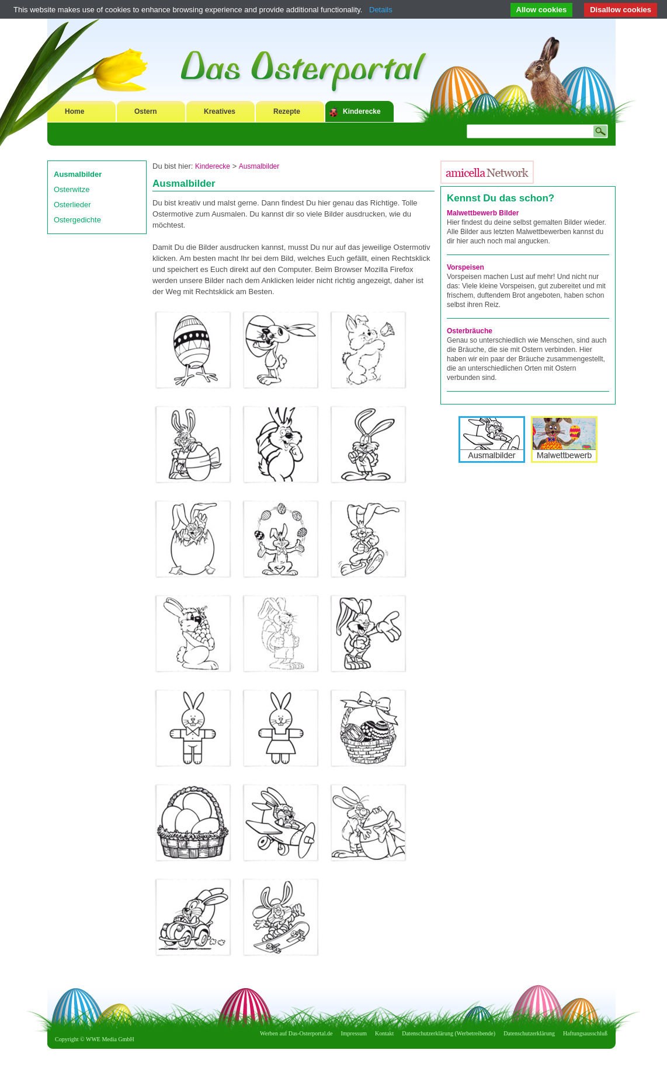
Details (380, 9)
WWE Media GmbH (110, 1039)
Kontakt (384, 1033)
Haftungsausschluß (585, 1033)
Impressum (354, 1033)
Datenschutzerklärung (529, 1033)
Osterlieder (72, 204)
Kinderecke (362, 111)
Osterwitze (71, 189)
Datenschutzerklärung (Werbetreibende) (448, 1033)
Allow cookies (541, 9)
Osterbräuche (469, 331)
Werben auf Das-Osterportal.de (296, 1033)
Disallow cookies (620, 9)
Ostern (145, 111)
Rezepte (286, 111)
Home (74, 111)
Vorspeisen (465, 267)
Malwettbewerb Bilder (483, 213)
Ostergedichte (77, 219)
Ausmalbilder (78, 174)
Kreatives (219, 111)
